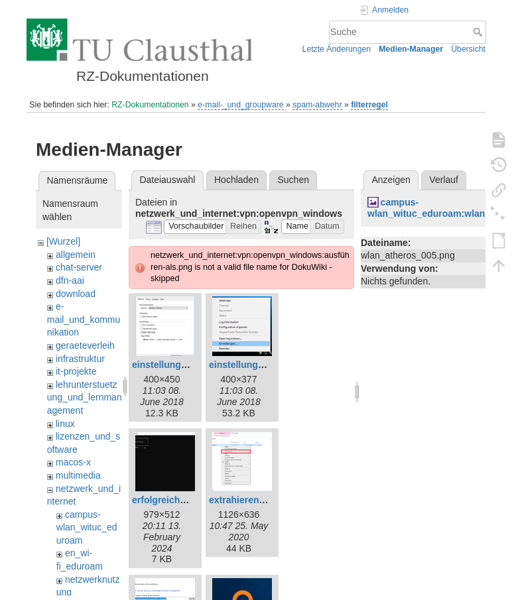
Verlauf (443, 179)
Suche (479, 31)
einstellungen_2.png (177, 364)
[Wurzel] (63, 241)
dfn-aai (70, 280)
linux (65, 423)
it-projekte (76, 371)
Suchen (293, 179)
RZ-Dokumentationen (149, 104)
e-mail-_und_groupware (240, 104)
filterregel (369, 104)
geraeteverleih (85, 345)
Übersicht (468, 49)
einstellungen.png (248, 364)
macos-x (73, 462)
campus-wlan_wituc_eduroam (86, 527)
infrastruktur (80, 358)
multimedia (78, 475)
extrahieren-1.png (248, 500)
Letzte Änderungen (336, 49)
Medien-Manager (411, 49)
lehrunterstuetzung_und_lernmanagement (84, 397)
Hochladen (236, 179)
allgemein (76, 254)
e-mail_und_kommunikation (84, 319)
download (76, 293)
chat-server (79, 267)
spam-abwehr (317, 104)
